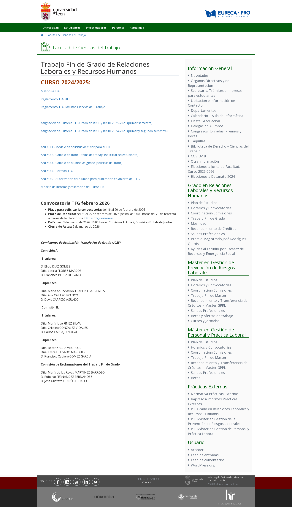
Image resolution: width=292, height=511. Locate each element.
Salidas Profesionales (208, 234)
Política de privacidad (232, 477)
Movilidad (198, 223)
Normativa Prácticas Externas (215, 394)
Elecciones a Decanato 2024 (213, 176)
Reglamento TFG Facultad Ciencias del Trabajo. (73, 107)
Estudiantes (72, 27)
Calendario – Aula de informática (217, 115)
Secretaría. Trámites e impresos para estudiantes (215, 93)
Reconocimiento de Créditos (213, 228)
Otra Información (205, 161)
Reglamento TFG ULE (55, 99)
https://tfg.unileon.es (99, 218)
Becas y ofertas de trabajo (212, 316)
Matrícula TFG (50, 91)
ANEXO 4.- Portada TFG (57, 171)
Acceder (197, 449)
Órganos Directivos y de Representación (208, 83)
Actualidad (137, 27)
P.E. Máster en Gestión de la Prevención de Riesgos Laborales (214, 421)
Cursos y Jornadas (205, 321)
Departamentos (203, 110)
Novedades (200, 75)
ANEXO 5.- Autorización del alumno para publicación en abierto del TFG (90, 179)
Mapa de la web (216, 480)
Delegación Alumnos (207, 126)
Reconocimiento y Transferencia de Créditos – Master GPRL (217, 303)
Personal (118, 27)
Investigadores (96, 27)
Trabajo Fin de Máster (208, 295)
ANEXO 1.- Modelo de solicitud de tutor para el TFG (76, 147)
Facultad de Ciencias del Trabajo (66, 35)
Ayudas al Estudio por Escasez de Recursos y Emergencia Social (216, 251)
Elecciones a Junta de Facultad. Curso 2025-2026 (214, 169)
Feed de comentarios (208, 460)
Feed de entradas (205, 455)
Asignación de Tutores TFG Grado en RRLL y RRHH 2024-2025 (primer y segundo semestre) (104, 131)
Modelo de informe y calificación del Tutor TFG (73, 187)
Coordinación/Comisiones (211, 213)
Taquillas (198, 141)
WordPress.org (203, 465)
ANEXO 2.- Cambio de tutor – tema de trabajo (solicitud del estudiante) (89, 155)
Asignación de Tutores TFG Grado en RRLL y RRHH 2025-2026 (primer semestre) (96, 123)
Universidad (51, 27)
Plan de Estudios (204, 202)
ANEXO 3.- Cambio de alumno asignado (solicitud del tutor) (81, 163)
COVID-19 (198, 156)
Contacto (147, 482)
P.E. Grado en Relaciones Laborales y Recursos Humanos (218, 411)
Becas (195, 378)
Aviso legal (213, 477)
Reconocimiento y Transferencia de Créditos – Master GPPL (217, 365)
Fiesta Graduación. (206, 121)
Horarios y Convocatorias (211, 208)
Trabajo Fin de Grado (208, 218)
